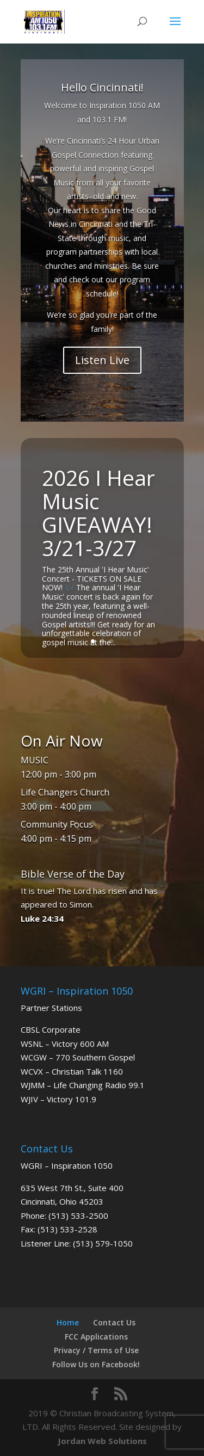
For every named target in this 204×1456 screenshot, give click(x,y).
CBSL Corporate (51, 1029)
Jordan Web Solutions (102, 1440)
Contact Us (114, 1322)
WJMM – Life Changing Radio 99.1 (83, 1084)
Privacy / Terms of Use (96, 1350)
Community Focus (57, 824)
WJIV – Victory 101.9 (58, 1099)
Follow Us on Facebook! (96, 1364)
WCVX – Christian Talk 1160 (72, 1071)
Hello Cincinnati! (102, 87)
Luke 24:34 (42, 918)
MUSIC (34, 760)
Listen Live (102, 360)
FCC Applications (96, 1336)
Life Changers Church (65, 792)
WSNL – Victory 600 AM (65, 1043)
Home (68, 1322)
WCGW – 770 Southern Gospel (78, 1057)
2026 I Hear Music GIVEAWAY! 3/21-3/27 (98, 512)
